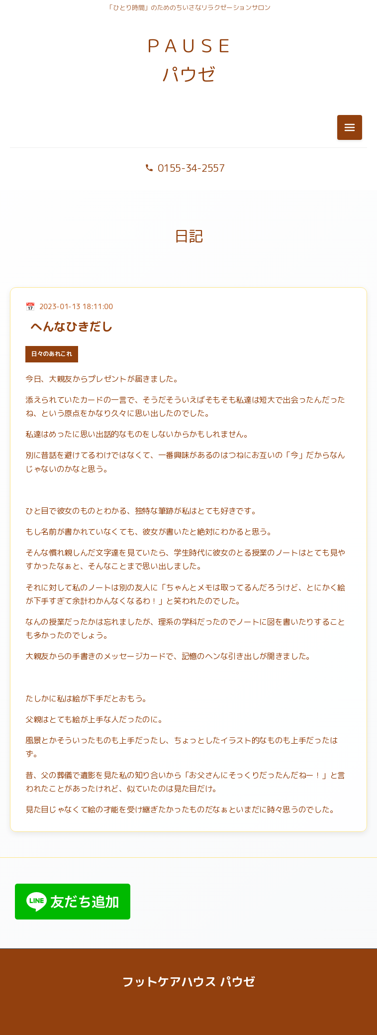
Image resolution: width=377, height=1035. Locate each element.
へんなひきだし (71, 326)
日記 (188, 236)
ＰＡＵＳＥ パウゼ (188, 60)
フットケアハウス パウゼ (188, 981)
